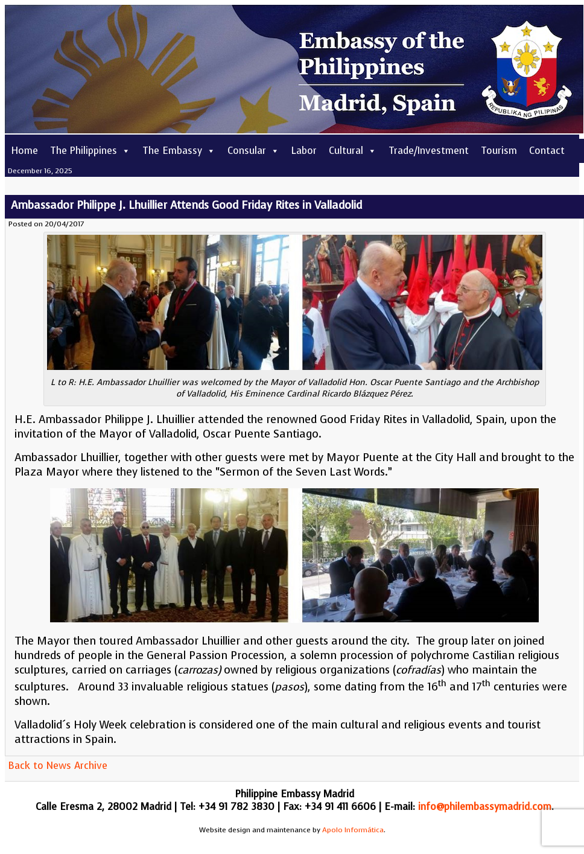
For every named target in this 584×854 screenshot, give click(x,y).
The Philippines (90, 150)
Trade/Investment (429, 150)
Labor (304, 150)
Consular (253, 150)
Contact (547, 150)
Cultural (352, 150)
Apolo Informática (353, 830)
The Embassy (178, 150)
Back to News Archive (57, 765)
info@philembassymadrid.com (484, 806)
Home (24, 150)
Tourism (499, 150)
